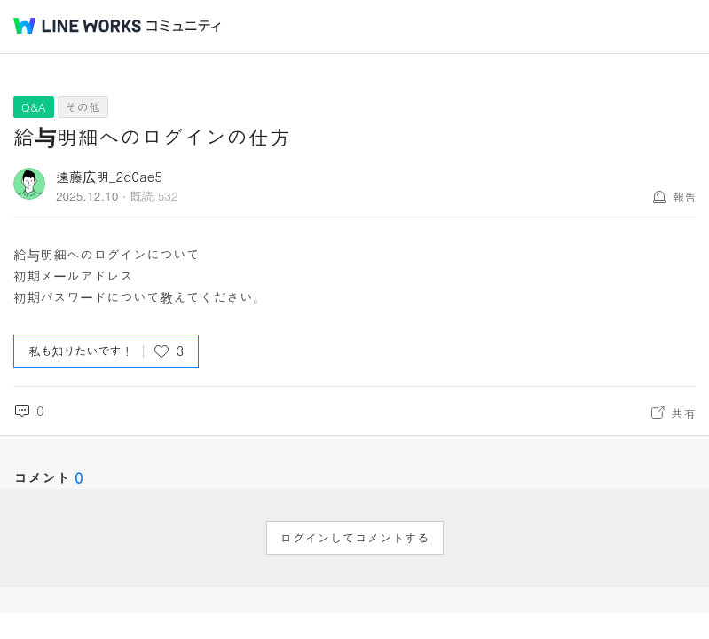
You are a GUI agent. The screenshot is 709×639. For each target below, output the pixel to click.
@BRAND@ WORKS (77, 26)
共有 (683, 413)
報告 (684, 196)
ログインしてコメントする (354, 538)
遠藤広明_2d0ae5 (109, 176)
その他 (83, 107)
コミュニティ (183, 26)
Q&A (33, 107)
